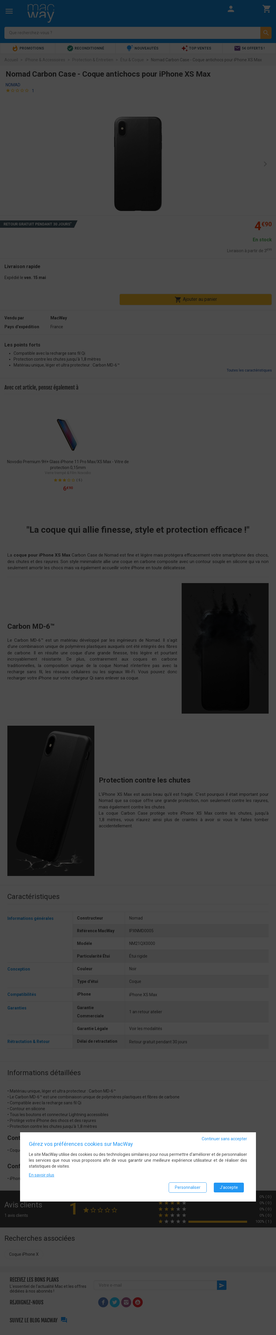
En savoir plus (41, 1175)
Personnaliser (188, 1187)
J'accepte (229, 1187)
